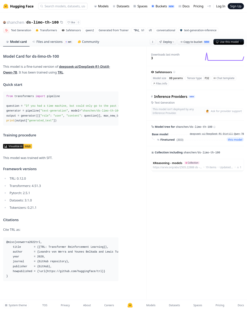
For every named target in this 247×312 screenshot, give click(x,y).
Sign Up (235, 6)
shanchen (15, 22)
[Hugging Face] (130, 305)
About (87, 305)
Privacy (65, 305)
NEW (192, 96)
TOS (44, 305)
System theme (16, 305)
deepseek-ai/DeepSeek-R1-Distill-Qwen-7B (217, 134)
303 (180, 139)
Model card (16, 42)
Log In (220, 6)
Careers (109, 305)
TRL (60, 72)
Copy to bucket (195, 42)
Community (88, 42)
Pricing (198, 6)
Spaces (140, 6)
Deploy (167, 42)
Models (101, 6)
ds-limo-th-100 (42, 22)
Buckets (162, 6)
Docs (184, 6)
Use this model (229, 42)
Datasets (121, 6)
